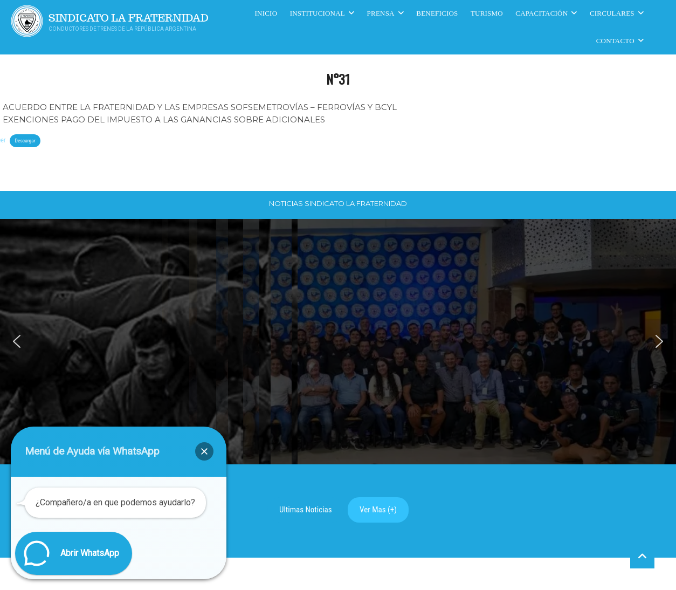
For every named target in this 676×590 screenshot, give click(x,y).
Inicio (266, 13)
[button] (16, 341)
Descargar (25, 140)
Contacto (615, 41)
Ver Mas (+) (378, 509)
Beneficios (437, 13)
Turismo (487, 13)
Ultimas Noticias (305, 509)
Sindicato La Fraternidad (129, 18)
